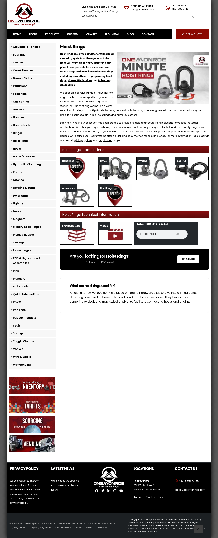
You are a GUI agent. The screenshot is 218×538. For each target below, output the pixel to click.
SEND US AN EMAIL (142, 6)
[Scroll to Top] (198, 529)
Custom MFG (16, 523)
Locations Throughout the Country (100, 11)
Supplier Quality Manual (41, 527)
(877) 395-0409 (180, 8)
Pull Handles (21, 286)
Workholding (22, 365)
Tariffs (93, 527)
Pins (16, 271)
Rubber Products (24, 318)
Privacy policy (33, 523)
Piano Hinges (22, 250)
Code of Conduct (66, 527)
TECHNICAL (112, 34)
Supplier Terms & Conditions (106, 523)
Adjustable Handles (26, 47)
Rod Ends (19, 310)
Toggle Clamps (23, 341)
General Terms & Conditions (74, 523)
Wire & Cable (22, 357)
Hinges (18, 133)
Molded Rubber (23, 235)
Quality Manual (19, 527)
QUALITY (91, 34)
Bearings (19, 55)
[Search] (177, 17)
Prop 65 (82, 527)
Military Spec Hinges (27, 227)
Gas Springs (21, 102)
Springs (18, 333)
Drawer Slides (22, 78)
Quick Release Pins (26, 294)
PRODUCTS (52, 34)
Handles (19, 117)
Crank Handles (23, 70)
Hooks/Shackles (24, 156)
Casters (18, 62)
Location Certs (89, 15)
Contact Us (105, 527)
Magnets (19, 219)
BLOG (130, 34)
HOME (17, 34)
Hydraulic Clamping (27, 164)
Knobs (17, 172)
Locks (17, 211)
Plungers (19, 279)
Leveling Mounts (24, 188)
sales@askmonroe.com (142, 9)
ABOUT (33, 34)
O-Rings (19, 242)
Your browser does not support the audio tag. (162, 234)
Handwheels (21, 125)
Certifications (50, 523)
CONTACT (148, 34)
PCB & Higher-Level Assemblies (26, 260)
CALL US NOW (179, 6)
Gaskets (18, 109)
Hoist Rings (20, 141)
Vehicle (18, 349)
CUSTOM (72, 34)
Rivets (17, 302)
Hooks (17, 149)
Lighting (18, 203)
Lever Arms (20, 196)
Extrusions (20, 86)
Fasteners (20, 94)
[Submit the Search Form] (193, 17)
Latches (18, 180)
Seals (17, 326)
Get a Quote (192, 34)
